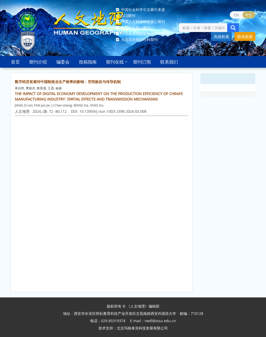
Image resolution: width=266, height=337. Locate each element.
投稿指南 (88, 62)
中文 (248, 15)
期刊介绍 (38, 62)
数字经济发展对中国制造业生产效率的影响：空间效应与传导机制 (68, 81)
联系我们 (169, 62)
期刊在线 (115, 62)
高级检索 (221, 36)
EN (236, 15)
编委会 (63, 62)
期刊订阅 (142, 62)
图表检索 (245, 36)
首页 (15, 62)
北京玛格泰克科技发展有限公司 (142, 328)
